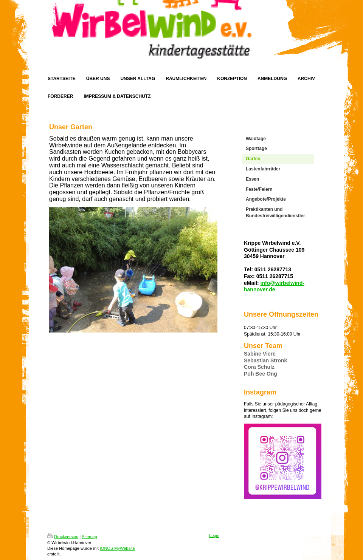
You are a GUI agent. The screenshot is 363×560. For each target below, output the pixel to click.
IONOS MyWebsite (117, 548)
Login (214, 535)
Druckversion (62, 536)
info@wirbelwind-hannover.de (274, 286)
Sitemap (89, 536)
